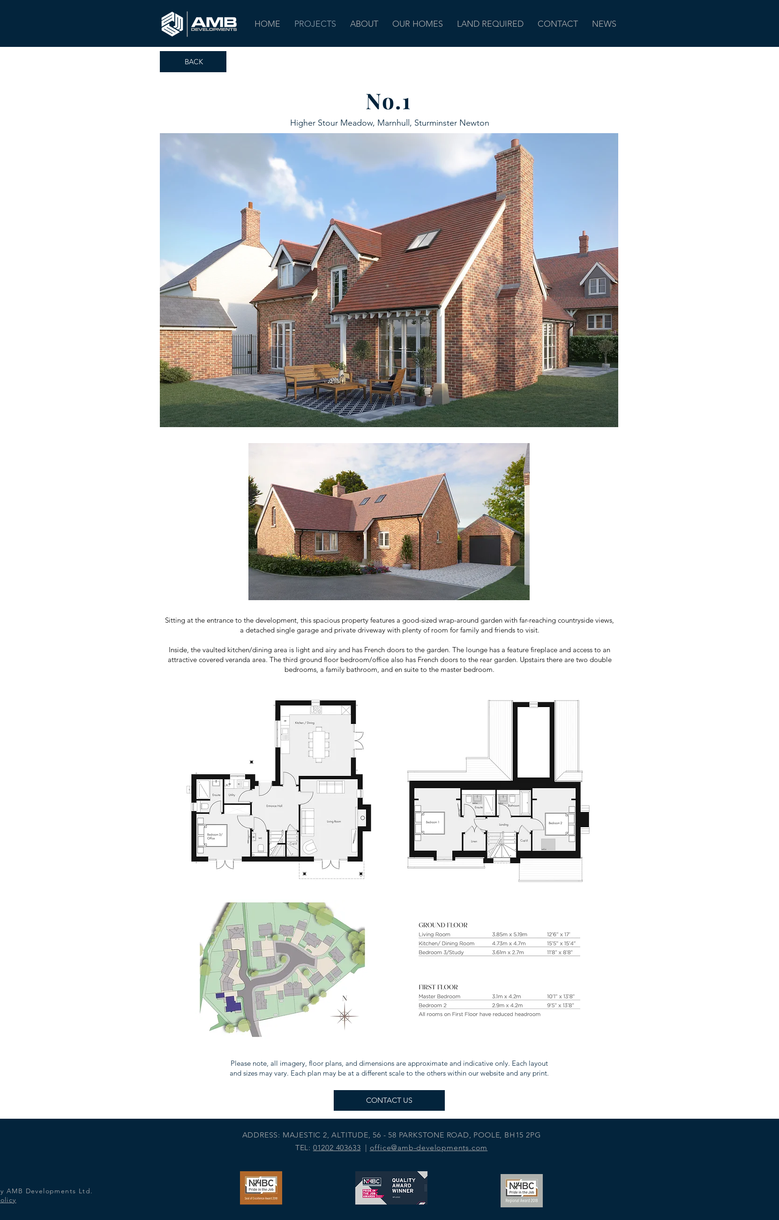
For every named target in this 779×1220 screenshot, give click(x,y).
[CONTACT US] (389, 1100)
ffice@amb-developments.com (431, 1147)
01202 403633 (337, 1147)
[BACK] (193, 61)
